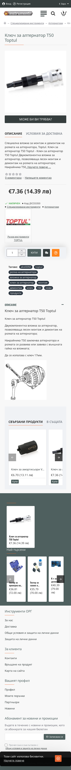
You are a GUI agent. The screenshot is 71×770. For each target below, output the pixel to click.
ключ (30, 288)
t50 (39, 288)
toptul (38, 267)
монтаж (43, 282)
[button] (34, 253)
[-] (21, 254)
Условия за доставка (44, 133)
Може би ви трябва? (35, 119)
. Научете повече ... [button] (38, 167)
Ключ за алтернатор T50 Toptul (18, 538)
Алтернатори (55, 23)
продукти (15, 293)
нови (48, 288)
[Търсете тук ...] (53, 13)
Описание (13, 133)
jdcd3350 (26, 267)
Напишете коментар (38, 177)
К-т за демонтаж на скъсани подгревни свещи (56, 580)
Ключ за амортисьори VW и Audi (28, 469)
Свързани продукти (26, 422)
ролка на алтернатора (23, 272)
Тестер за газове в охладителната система (37, 584)
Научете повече (14, 760)
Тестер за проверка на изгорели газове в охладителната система (16, 584)
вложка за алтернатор (23, 277)
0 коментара (13, 177)
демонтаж (16, 288)
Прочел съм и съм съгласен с (26, 747)
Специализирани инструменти (27, 23)
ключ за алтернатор (22, 282)
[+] (21, 251)
